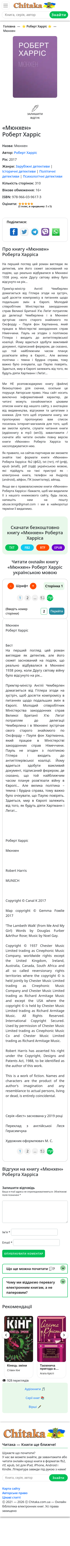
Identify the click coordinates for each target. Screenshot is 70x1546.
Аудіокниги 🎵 (35, 1389)
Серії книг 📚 (35, 1398)
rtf (42, 548)
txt (11, 548)
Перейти (56, 611)
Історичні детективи (19, 171)
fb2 (27, 548)
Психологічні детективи (43, 176)
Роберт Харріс (25, 152)
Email (7, 1243)
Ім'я (6, 1232)
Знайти (59, 14)
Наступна (50, 597)
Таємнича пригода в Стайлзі (48, 1367)
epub (58, 548)
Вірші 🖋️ (35, 1407)
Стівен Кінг (13, 1370)
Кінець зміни (17, 1365)
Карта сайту (11, 1488)
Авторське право (15, 1493)
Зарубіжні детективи (33, 166)
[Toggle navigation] (5, 5)
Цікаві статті (11, 1497)
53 (43, 597)
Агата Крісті (47, 1373)
